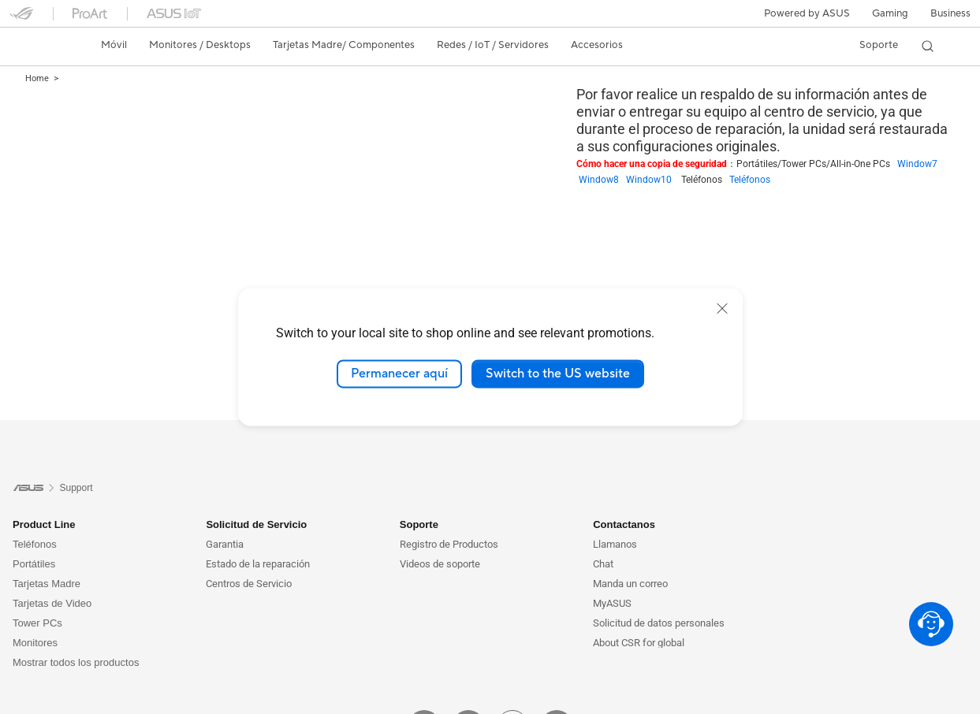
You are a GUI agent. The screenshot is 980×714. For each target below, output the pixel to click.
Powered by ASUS (807, 13)
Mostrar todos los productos (76, 662)
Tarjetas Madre (46, 583)
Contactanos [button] (624, 524)
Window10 (653, 179)
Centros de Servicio (249, 583)
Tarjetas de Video (52, 603)
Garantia (225, 544)
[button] (890, 13)
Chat (603, 564)
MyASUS (612, 603)
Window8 (602, 179)
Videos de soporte (440, 564)
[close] (722, 308)
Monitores (35, 643)
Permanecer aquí (399, 373)
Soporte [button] (419, 524)
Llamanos (615, 544)
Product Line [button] (44, 524)
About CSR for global (638, 643)
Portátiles (34, 564)
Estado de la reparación (258, 564)
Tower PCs (37, 623)
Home (37, 78)
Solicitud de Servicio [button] (256, 524)
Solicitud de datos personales (659, 623)
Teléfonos (749, 179)
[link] (36, 45)
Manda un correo (630, 583)
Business (950, 13)
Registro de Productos (449, 544)
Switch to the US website (558, 373)
